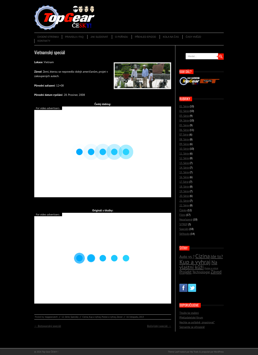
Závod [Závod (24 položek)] (216, 272)
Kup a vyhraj (95, 316)
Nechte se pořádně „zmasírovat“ (197, 322)
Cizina (85, 316)
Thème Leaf (173, 351)
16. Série (184, 177)
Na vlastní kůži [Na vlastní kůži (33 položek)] (198, 264)
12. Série (65, 316)
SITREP (183, 224)
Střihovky (184, 234)
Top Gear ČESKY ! (50, 351)
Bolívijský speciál (159, 326)
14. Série (184, 167)
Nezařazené (185, 219)
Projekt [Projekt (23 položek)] (185, 272)
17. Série (184, 182)
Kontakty (43, 41)
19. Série (184, 191)
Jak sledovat (99, 37)
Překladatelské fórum (191, 317)
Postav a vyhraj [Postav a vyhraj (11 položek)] (211, 268)
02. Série (184, 111)
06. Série (184, 130)
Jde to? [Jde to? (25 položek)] (217, 256)
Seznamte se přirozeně (192, 327)
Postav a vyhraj (109, 316)
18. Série (184, 186)
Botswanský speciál (47, 326)
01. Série (184, 106)
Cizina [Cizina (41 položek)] (202, 256)
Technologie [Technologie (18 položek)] (201, 272)
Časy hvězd (193, 37)
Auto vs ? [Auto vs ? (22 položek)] (187, 256)
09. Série (184, 144)
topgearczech (51, 316)
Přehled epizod (145, 37)
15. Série (184, 172)
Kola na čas (171, 37)
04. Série (184, 120)
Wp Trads (194, 351)
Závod (119, 316)
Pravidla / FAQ (74, 37)
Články (183, 210)
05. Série (184, 125)
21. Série (184, 201)
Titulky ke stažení (189, 313)
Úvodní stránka (48, 37)
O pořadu (121, 37)
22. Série (184, 205)
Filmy (182, 215)
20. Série (184, 196)
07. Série (184, 134)
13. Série (184, 163)
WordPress (219, 351)
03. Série (184, 116)
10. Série (184, 148)
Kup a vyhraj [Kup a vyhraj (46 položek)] (195, 262)
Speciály (74, 316)
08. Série (184, 139)
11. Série (184, 153)
